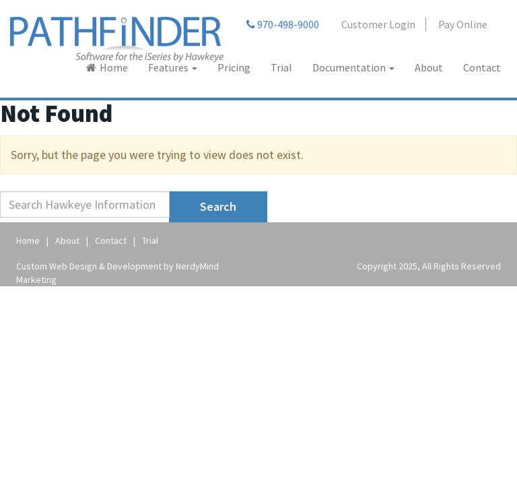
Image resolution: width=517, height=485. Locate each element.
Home (114, 67)
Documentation (353, 67)
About (429, 67)
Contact (482, 67)
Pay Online (462, 24)
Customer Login (378, 24)
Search (218, 206)
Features (172, 67)
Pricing (233, 67)
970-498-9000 (282, 24)
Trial (281, 67)
